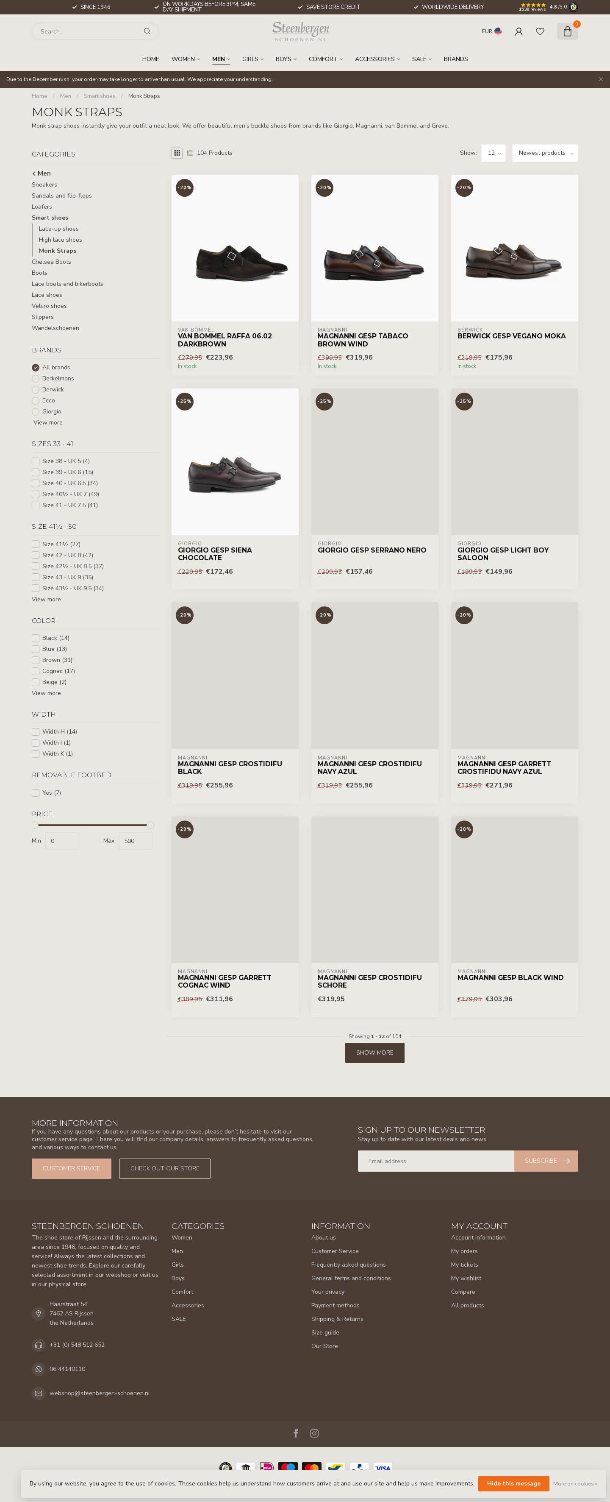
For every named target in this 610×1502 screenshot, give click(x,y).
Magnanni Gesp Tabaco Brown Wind (363, 340)
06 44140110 (67, 1369)
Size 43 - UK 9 (67, 577)
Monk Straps (144, 96)
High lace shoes (60, 240)
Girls (250, 59)
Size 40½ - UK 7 (70, 494)
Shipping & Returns (337, 1319)
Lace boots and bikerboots (67, 284)
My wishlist (466, 1278)
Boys (283, 59)
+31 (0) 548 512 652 (77, 1345)
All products (467, 1305)
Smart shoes (100, 96)
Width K (57, 754)
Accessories (375, 59)
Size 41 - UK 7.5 (70, 505)
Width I (56, 743)
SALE (419, 59)
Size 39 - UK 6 (67, 472)
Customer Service (335, 1251)
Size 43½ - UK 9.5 (73, 588)
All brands (56, 367)
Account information (478, 1238)
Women (183, 59)
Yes (51, 793)
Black (55, 638)
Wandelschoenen (55, 328)
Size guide (325, 1333)
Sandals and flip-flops (62, 196)
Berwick (53, 389)
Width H (59, 732)
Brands (456, 59)
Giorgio (51, 411)
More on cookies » (575, 1483)
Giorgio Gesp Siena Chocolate (215, 554)
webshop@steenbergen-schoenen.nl (100, 1393)
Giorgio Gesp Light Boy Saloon (503, 554)
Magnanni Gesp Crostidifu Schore (370, 981)
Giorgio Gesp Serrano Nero (372, 550)
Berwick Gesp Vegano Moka (512, 336)
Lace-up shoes (59, 229)
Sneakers (44, 185)
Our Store (324, 1346)
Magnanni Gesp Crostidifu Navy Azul (370, 768)
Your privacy (327, 1292)
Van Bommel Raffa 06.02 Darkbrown (225, 340)
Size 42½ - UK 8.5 (73, 566)
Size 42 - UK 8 (67, 555)
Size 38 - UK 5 (66, 461)
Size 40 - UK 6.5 (70, 483)
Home (150, 59)
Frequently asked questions (348, 1265)
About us (323, 1238)
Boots (39, 273)
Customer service (71, 1168)
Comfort (323, 59)
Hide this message (514, 1484)
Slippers (43, 317)
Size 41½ (61, 544)
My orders (464, 1251)
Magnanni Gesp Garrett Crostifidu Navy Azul (504, 768)
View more (47, 423)
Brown (57, 660)
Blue (54, 649)
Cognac (58, 671)
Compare (463, 1292)
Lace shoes (47, 295)
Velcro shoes (49, 306)
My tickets (464, 1265)
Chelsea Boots (51, 262)
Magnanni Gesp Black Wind (511, 978)
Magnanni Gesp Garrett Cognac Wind (225, 981)
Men (218, 59)
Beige (54, 682)
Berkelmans (58, 378)
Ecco (48, 400)
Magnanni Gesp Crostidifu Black (230, 768)
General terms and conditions (351, 1278)
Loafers (42, 207)
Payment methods (335, 1305)
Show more (375, 1053)
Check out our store (165, 1168)
